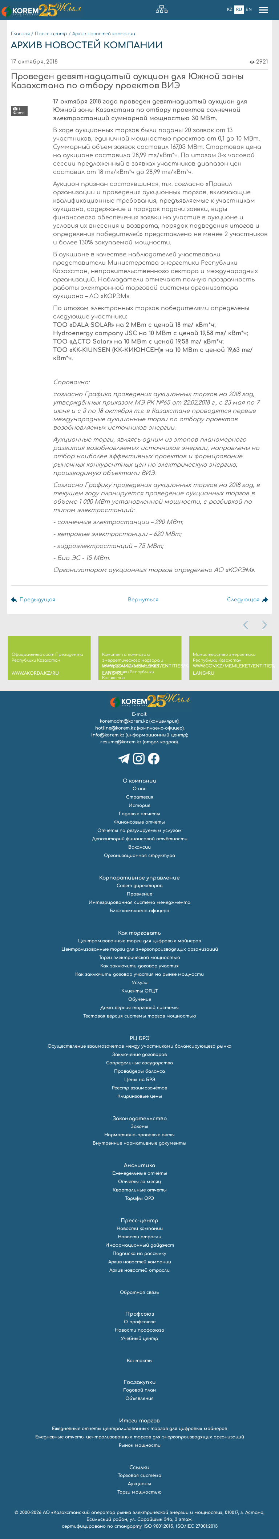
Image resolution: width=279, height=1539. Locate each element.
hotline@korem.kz (115, 728)
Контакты (140, 1360)
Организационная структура (139, 855)
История (139, 805)
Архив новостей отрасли (139, 1270)
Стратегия (139, 797)
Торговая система (139, 1475)
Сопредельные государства (139, 1062)
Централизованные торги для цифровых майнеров (139, 940)
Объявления (139, 1398)
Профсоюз (139, 1314)
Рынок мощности (140, 1445)
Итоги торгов (139, 1421)
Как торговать (139, 933)
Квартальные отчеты (140, 1190)
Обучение (139, 999)
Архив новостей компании (103, 33)
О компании (140, 781)
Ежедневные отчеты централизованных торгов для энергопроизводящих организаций (139, 1436)
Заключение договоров (139, 1054)
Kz (229, 9)
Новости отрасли (139, 1236)
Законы (139, 1126)
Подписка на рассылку (139, 1253)
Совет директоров (139, 885)
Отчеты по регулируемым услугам (139, 830)
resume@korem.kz (120, 741)
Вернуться (143, 599)
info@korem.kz (107, 735)
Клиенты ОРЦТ (139, 991)
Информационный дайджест (139, 1245)
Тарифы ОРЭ (139, 1198)
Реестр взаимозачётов (139, 1088)
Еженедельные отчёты (139, 1173)
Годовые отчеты (139, 813)
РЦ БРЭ (140, 1038)
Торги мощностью (139, 1492)
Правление (139, 894)
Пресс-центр (51, 33)
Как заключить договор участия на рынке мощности (139, 974)
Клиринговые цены (139, 1096)
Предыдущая (37, 599)
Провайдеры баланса (139, 1071)
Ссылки (139, 1467)
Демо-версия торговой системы (139, 1007)
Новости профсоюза (139, 1330)
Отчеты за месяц (139, 1181)
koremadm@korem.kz (124, 721)
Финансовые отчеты (139, 822)
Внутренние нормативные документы (139, 1143)
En (249, 9)
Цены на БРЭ (139, 1079)
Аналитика (139, 1165)
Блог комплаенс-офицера (139, 910)
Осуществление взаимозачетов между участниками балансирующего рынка (139, 1046)
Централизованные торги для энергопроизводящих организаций (139, 949)
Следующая (243, 599)
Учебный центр (139, 1338)
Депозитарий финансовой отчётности (139, 838)
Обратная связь (139, 1292)
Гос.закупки (140, 1382)
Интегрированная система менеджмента (139, 902)
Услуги (139, 982)
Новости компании (140, 1228)
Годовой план (139, 1390)
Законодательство (140, 1118)
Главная (20, 33)
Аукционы (139, 1483)
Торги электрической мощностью (139, 957)
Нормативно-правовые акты (139, 1134)
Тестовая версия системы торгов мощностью (139, 1016)
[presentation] (246, 625)
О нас (139, 788)
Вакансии (139, 847)
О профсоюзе (139, 1321)
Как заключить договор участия (139, 966)
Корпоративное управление (139, 878)
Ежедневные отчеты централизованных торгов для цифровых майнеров (139, 1428)
